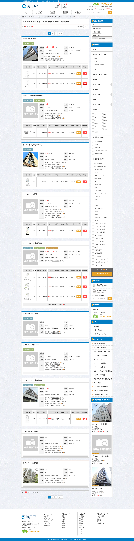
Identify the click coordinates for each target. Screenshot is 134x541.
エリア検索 (39, 12)
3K (105, 123)
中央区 (63, 518)
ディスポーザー (99, 196)
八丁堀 (81, 520)
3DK (95, 126)
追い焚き (97, 181)
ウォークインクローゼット (102, 259)
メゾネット (97, 205)
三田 (80, 533)
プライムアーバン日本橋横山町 (100, 456)
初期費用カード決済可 (100, 217)
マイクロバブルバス (100, 238)
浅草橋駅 (56, 367)
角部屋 (96, 220)
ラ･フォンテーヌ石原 (30, 194)
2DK (105, 120)
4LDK (96, 132)
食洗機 (96, 199)
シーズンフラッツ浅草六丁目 (32, 145)
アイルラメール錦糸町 (30, 463)
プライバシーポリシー (50, 520)
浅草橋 (81, 522)
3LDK (105, 126)
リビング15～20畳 (99, 229)
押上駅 (58, 401)
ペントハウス (98, 256)
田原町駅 (57, 162)
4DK (105, 129)
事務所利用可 (98, 250)
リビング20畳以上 (99, 232)
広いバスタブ (98, 235)
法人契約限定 (98, 253)
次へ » (60, 33)
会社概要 (65, 12)
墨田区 (63, 523)
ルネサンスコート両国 (30, 431)
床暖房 (96, 187)
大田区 (63, 527)
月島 (80, 531)
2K (95, 120)
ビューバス (97, 190)
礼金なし (97, 61)
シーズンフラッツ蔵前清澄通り (33, 96)
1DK (95, 117)
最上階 (96, 211)
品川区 (63, 525)
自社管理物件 (98, 169)
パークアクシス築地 (97, 488)
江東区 (63, 522)
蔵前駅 (55, 113)
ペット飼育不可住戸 (100, 166)
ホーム (27, 12)
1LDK (105, 117)
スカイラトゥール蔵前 (30, 314)
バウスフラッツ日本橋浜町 (99, 424)
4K (95, 129)
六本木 (81, 523)
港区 (63, 516)
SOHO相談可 (98, 153)
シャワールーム (99, 241)
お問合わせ (78, 12)
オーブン (97, 202)
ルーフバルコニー (99, 208)
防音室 (96, 247)
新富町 (81, 525)
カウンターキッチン (100, 193)
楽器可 (96, 144)
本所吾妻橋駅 (55, 60)
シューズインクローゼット (102, 262)
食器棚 (96, 172)
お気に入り (58, 6)
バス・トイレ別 (99, 175)
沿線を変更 (97, 32)
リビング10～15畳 (99, 226)
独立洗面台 (97, 178)
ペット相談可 (98, 141)
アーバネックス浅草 (29, 39)
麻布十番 (81, 527)
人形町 (81, 518)
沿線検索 (52, 12)
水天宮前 (81, 516)
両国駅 (55, 209)
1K (105, 114)
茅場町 (81, 529)
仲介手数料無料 (99, 64)
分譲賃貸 (97, 147)
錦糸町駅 (59, 478)
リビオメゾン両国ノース (31, 345)
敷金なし (97, 58)
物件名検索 (47, 525)
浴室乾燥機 (97, 184)
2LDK (96, 123)
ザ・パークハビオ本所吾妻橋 (32, 243)
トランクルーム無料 (100, 223)
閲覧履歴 (65, 6)
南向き (96, 214)
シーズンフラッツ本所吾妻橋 (32, 380)
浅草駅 (53, 56)
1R (95, 114)
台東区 (63, 520)
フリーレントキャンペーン (102, 265)
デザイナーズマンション (101, 150)
